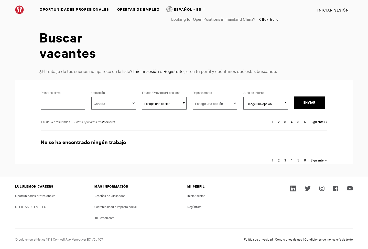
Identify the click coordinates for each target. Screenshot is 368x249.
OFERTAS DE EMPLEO (138, 9)
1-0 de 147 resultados (55, 121)
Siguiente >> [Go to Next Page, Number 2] (319, 121)
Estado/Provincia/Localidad (164, 92)
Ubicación (98, 92)
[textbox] (164, 103)
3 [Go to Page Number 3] (285, 121)
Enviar (309, 102)
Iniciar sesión (333, 10)
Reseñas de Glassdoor (109, 195)
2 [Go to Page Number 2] (278, 121)
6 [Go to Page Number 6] (305, 121)
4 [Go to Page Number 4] (292, 121)
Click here (268, 19)
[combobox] (164, 103)
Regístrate (173, 71)
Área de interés (253, 92)
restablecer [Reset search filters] (106, 121)
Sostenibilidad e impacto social (115, 206)
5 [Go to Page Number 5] (298, 121)
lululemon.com (104, 217)
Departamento (202, 92)
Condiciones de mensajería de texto (329, 239)
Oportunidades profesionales (74, 9)
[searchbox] (263, 103)
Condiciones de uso (288, 239)
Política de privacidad (258, 239)
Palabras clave (50, 92)
